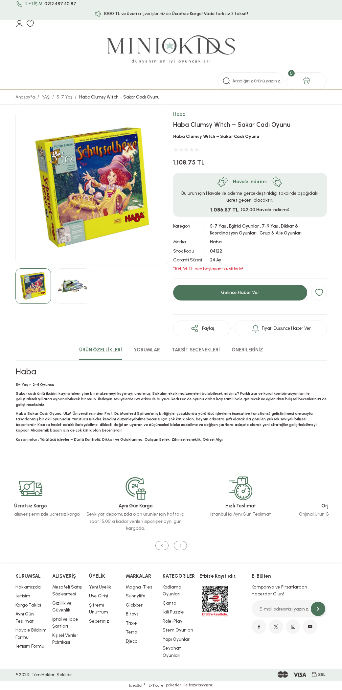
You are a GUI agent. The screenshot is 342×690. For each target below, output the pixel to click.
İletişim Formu (29, 646)
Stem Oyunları (178, 630)
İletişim (22, 595)
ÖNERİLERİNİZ (247, 350)
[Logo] (171, 50)
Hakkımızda (28, 587)
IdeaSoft (137, 685)
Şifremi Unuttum (98, 608)
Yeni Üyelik (100, 587)
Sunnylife (136, 595)
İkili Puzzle (173, 611)
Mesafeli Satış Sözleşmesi (67, 590)
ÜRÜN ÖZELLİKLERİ (100, 350)
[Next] (180, 545)
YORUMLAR (147, 350)
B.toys (132, 613)
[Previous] (162, 545)
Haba (179, 114)
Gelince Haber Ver (240, 292)
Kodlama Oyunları (172, 590)
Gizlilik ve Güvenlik (62, 606)
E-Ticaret (156, 685)
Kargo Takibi (28, 605)
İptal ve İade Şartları (65, 622)
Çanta (169, 603)
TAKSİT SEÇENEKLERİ (196, 350)
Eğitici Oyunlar (244, 226)
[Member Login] (19, 24)
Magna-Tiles (139, 587)
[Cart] (306, 80)
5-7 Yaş (218, 226)
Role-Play (172, 621)
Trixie (131, 623)
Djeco (131, 641)
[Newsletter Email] (289, 608)
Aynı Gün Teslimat (24, 617)
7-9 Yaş (270, 226)
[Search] (250, 80)
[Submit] (318, 609)
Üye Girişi (98, 595)
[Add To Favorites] (319, 292)
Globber (134, 605)
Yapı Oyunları (177, 639)
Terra (131, 631)
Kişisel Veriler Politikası (65, 639)
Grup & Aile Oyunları (281, 232)
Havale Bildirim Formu (31, 633)
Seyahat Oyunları (172, 651)
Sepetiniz (99, 621)
